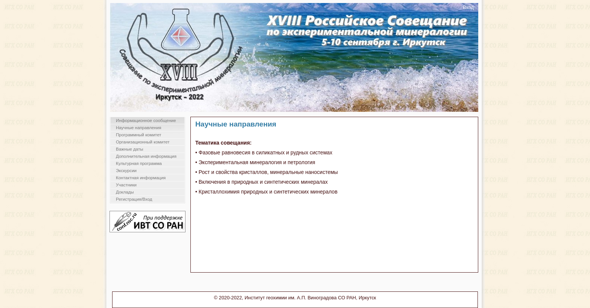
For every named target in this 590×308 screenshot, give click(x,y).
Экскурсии (126, 170)
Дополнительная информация (146, 156)
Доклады (125, 192)
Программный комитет (138, 135)
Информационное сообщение (146, 120)
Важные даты (129, 149)
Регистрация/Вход (134, 199)
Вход (468, 7)
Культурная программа (139, 163)
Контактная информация (141, 177)
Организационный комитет (143, 142)
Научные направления (138, 127)
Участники (126, 185)
